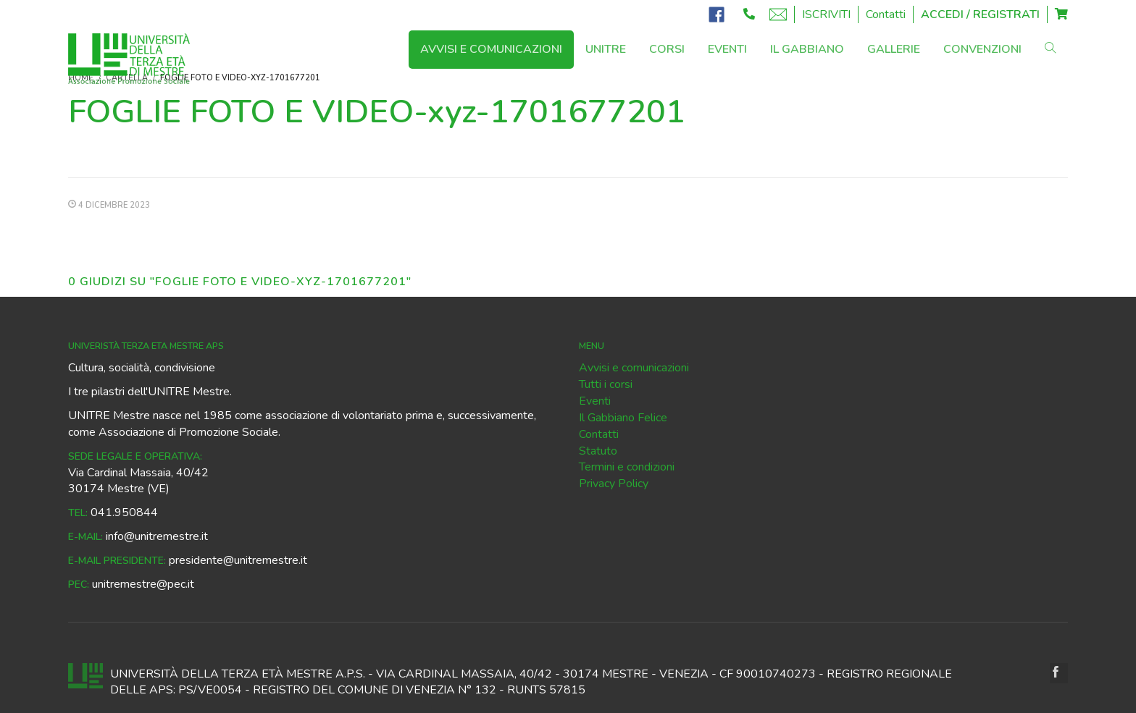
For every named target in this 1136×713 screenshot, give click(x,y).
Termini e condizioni (626, 467)
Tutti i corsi (605, 384)
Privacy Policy (613, 483)
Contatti (886, 14)
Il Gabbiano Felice (623, 418)
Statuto (598, 451)
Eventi (595, 401)
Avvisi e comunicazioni (634, 368)
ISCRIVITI (826, 14)
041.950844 (124, 512)
